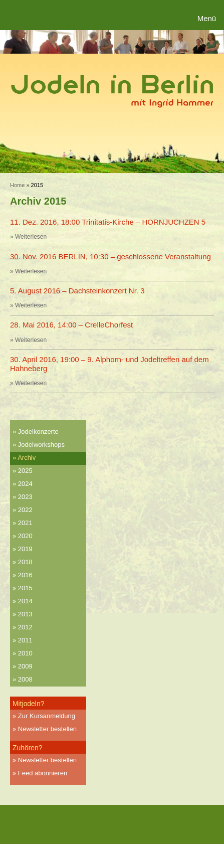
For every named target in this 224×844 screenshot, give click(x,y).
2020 (25, 536)
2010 (25, 653)
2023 (25, 496)
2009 (25, 666)
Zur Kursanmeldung (46, 716)
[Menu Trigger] (208, 19)
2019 (25, 549)
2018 (25, 562)
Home (17, 185)
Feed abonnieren (42, 773)
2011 (25, 640)
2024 (25, 483)
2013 (25, 614)
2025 (25, 470)
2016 (25, 575)
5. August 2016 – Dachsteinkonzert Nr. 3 (77, 290)
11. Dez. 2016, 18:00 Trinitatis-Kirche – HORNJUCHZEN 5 (107, 222)
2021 (25, 523)
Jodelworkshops (41, 444)
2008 (25, 679)
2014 (25, 601)
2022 (25, 510)
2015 (25, 588)
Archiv (27, 457)
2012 (25, 627)
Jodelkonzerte (38, 431)
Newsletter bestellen (47, 729)
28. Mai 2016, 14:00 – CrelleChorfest (71, 324)
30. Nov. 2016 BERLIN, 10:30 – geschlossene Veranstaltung (110, 256)
